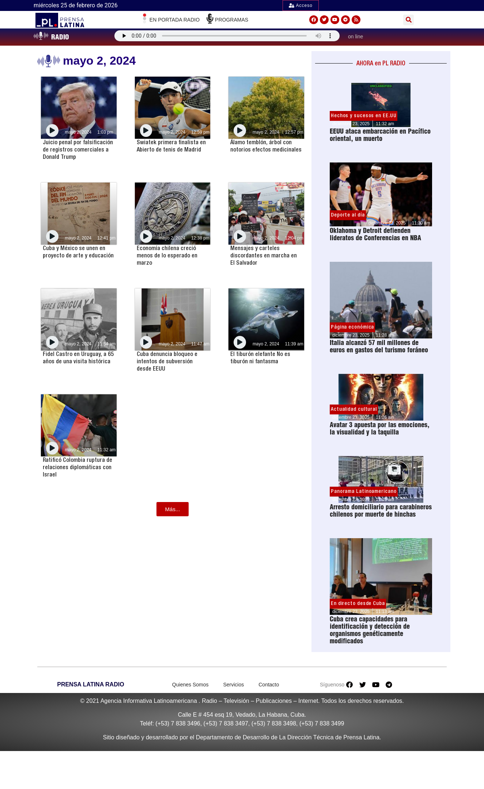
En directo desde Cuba (358, 603)
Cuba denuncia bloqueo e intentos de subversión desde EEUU (167, 361)
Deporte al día (348, 215)
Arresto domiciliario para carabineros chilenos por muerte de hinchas (381, 510)
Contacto (268, 684)
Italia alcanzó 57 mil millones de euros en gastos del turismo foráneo (379, 346)
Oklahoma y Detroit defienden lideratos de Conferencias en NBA (375, 234)
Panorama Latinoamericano (364, 491)
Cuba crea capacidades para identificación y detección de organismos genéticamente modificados (370, 630)
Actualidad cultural (354, 409)
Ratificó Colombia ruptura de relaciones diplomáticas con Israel (77, 467)
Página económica (352, 327)
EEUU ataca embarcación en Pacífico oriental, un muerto (380, 135)
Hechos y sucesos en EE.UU (364, 115)
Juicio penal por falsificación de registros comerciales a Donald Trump (78, 149)
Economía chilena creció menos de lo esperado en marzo (167, 255)
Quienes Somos (190, 684)
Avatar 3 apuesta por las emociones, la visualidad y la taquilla (380, 428)
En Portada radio (175, 20)
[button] (408, 20)
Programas (231, 20)
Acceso (301, 5)
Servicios (233, 684)
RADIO (60, 36)
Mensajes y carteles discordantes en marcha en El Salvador (263, 255)
